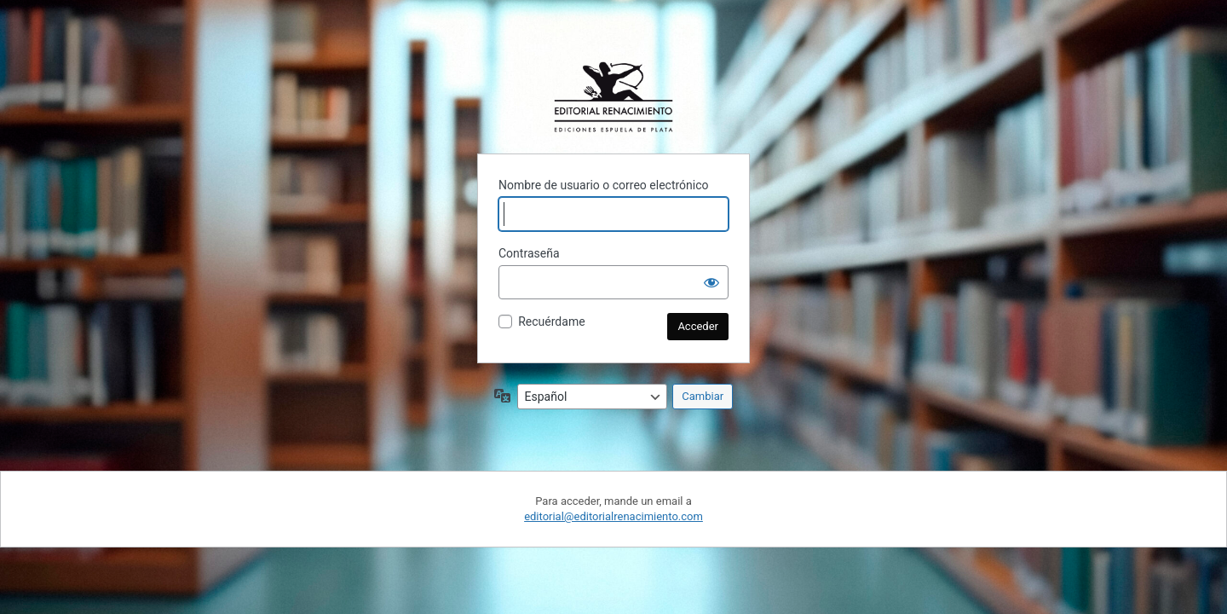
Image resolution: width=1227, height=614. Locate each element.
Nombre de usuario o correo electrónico (603, 185)
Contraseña (529, 253)
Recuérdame (551, 321)
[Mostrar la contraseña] (711, 282)
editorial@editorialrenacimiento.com (613, 516)
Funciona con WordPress (613, 97)
